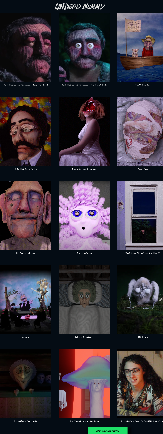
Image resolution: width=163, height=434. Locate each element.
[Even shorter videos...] (108, 430)
